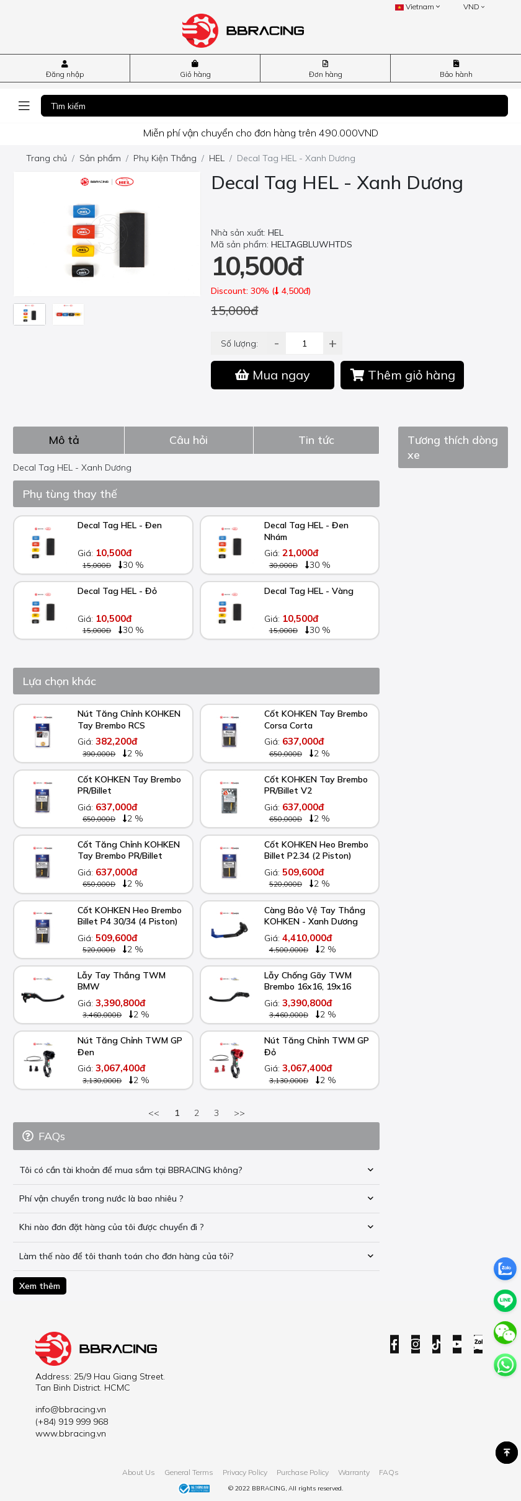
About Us (138, 1472)
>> (239, 1112)
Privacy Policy (245, 1472)
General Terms (188, 1472)
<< (153, 1112)
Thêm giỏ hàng (402, 375)
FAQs (389, 1472)
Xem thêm (39, 1285)
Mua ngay (272, 375)
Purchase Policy (303, 1472)
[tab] (69, 440)
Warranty (354, 1472)
